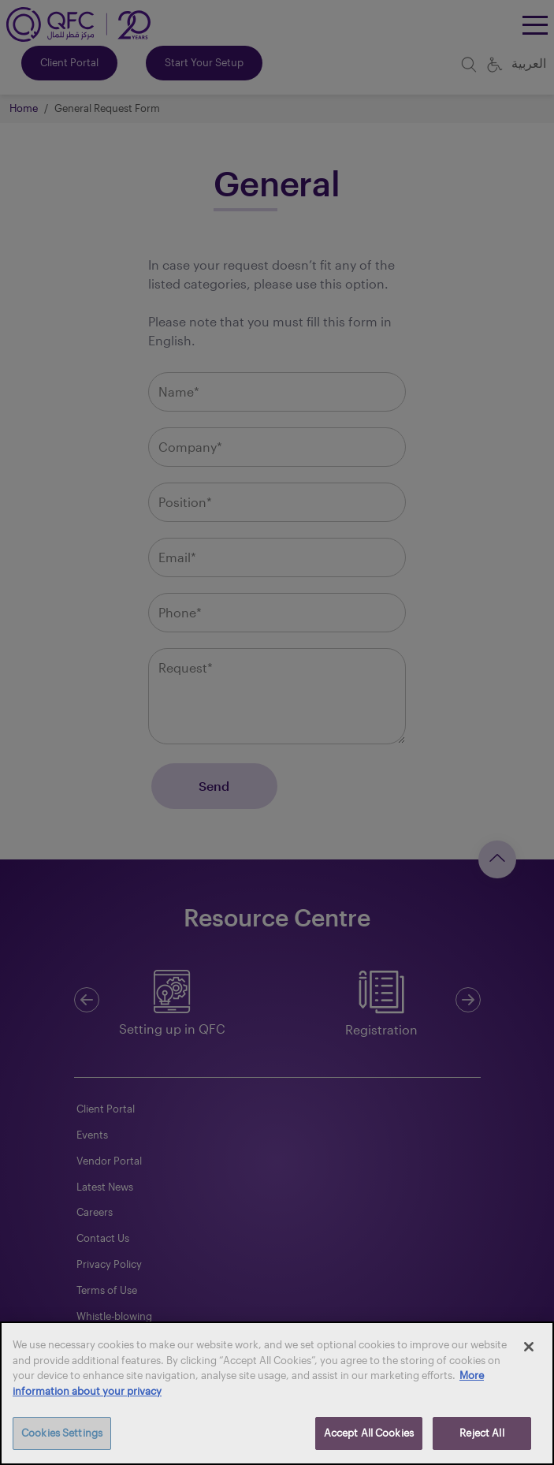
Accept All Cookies (369, 1432)
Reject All (481, 1432)
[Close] (528, 1346)
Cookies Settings (61, 1432)
